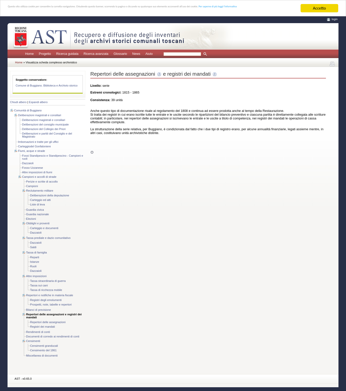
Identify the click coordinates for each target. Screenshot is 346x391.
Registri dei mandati (42, 326)
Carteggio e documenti (44, 228)
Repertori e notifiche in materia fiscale (49, 295)
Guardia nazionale (37, 214)
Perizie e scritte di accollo (42, 181)
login (335, 19)
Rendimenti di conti (38, 331)
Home (29, 54)
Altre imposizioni (36, 276)
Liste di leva (37, 204)
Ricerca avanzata (96, 54)
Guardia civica (35, 209)
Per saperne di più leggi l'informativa (70, 12)
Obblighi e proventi (37, 223)
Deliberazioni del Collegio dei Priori (44, 129)
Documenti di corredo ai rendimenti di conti (52, 336)
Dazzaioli (27, 163)
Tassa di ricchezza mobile (46, 289)
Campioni (32, 186)
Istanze (34, 261)
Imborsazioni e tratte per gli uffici (38, 141)
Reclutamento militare (39, 190)
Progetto (45, 54)
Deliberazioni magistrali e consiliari (39, 115)
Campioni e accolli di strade (39, 176)
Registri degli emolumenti (46, 299)
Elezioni (31, 218)
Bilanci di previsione (38, 309)
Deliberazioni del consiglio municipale (45, 124)
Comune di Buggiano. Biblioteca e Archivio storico (47, 85)
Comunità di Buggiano (28, 110)
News (136, 54)
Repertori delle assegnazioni (47, 322)
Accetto (319, 8)
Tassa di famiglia (36, 252)
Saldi (33, 247)
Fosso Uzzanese (32, 167)
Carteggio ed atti (40, 199)
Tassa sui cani (39, 285)
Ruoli (33, 266)
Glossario (120, 54)
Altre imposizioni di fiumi (37, 172)
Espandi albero (38, 102)
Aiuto (149, 54)
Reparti (34, 257)
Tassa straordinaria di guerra (48, 280)
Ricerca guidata (67, 54)
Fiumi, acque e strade (31, 150)
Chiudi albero (18, 102)
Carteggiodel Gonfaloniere (34, 146)
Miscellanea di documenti (42, 355)
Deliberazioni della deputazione (49, 195)
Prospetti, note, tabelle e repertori (51, 304)
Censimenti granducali (44, 345)
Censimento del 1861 (43, 350)
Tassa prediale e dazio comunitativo (48, 237)
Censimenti (33, 340)
